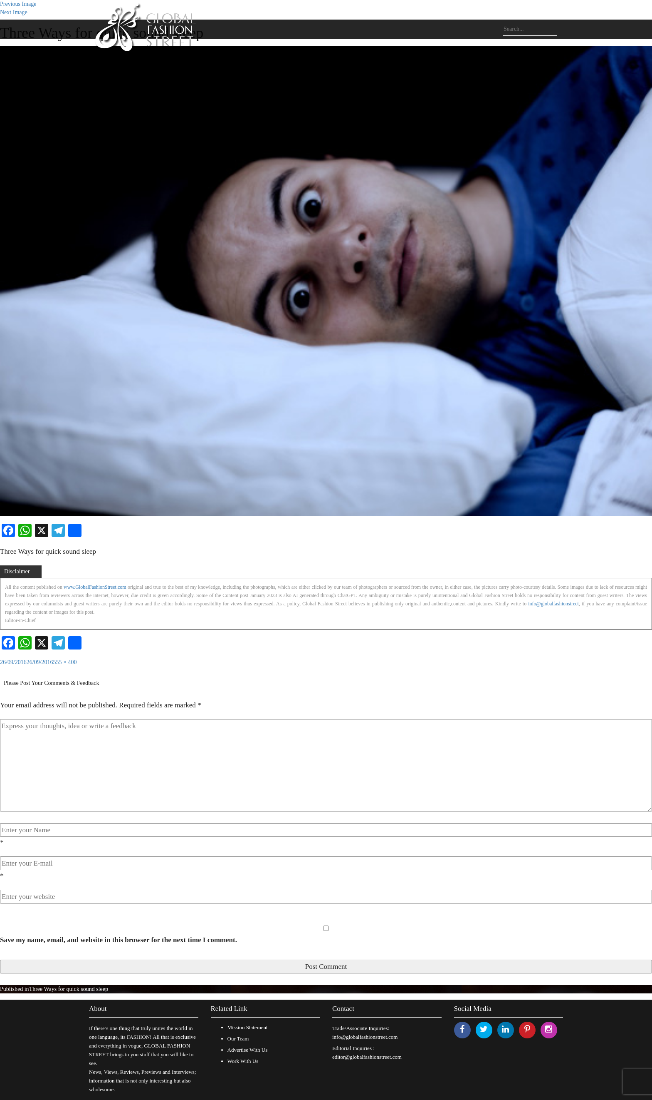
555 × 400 (65, 662)
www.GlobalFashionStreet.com (95, 587)
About (98, 1009)
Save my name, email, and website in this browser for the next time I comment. (118, 940)
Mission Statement (247, 1027)
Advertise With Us (247, 1050)
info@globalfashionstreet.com (365, 1037)
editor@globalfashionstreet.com (367, 1057)
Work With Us (243, 1061)
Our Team (238, 1038)
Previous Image (18, 4)
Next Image (13, 12)
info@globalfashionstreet (553, 604)
